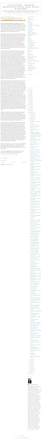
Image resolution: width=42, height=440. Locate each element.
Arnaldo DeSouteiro (33, 384)
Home (13, 162)
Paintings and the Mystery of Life (33, 48)
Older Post (24, 162)
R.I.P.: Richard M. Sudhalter (34, 250)
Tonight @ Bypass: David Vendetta (35, 322)
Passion (29, 52)
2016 (30, 99)
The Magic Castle (30, 66)
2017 (30, 97)
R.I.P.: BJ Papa (32, 261)
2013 (30, 104)
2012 (30, 105)
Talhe (29, 62)
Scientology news (32, 353)
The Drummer (30, 65)
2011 (30, 107)
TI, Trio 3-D (32, 218)
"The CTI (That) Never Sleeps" (35, 158)
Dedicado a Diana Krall (31, 32)
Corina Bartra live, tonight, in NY (35, 126)
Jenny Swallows (30, 40)
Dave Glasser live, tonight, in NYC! (35, 335)
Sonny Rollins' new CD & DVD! (35, 219)
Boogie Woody (30, 22)
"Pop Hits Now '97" (33, 127)
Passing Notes (30, 50)
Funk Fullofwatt (30, 35)
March (31, 367)
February (31, 369)
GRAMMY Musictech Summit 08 (35, 268)
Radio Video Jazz (30, 55)
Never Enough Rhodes (31, 45)
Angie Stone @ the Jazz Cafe (34, 227)
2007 (30, 373)
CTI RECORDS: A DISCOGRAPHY (34, 25)
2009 (30, 110)
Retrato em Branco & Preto (32, 56)
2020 (30, 92)
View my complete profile (33, 429)
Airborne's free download (34, 340)
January (31, 371)
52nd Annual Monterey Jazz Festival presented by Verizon (11, 143)
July (31, 361)
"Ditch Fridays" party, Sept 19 (34, 259)
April (31, 366)
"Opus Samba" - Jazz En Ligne (35, 177)
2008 (30, 112)
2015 (30, 100)
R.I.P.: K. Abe (32, 119)
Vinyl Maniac (30, 70)
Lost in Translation (31, 43)
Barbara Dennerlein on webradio (35, 221)
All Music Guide (30, 19)
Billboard (29, 21)
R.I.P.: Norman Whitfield (34, 252)
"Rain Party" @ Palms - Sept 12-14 (35, 297)
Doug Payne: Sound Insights (32, 33)
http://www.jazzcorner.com (22, 437)
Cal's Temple (30, 28)
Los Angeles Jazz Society (32, 42)
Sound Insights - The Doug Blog (33, 60)
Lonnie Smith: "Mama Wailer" (35, 151)
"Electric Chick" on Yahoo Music (35, 191)
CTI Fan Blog (30, 23)
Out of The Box (30, 46)
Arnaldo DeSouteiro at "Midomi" (35, 323)
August (31, 359)
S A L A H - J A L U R (31, 59)
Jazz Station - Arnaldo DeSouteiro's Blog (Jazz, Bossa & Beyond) (21, 7)
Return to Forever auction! (34, 154)
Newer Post (2, 162)
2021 (30, 91)
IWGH (29, 36)
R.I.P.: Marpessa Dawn (33, 186)
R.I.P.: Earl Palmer (33, 229)
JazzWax (29, 39)
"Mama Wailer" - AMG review (35, 149)
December (32, 113)
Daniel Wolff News (33, 354)
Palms (29, 49)
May (31, 364)
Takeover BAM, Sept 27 (34, 223)
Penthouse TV (30, 53)
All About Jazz (30, 18)
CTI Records (30, 26)
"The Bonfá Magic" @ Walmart (35, 152)
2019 (30, 94)
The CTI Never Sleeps (31, 63)
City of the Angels (31, 29)
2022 (30, 89)
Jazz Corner (30, 38)
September (32, 118)
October (31, 116)
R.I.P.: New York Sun (33, 142)
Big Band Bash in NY (33, 293)
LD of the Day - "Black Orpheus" (35, 184)
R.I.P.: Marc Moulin (33, 124)
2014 (30, 102)
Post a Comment (3, 160)
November (32, 115)
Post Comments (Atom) (9, 164)
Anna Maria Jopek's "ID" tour (34, 281)
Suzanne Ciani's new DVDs (34, 325)
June (31, 362)
